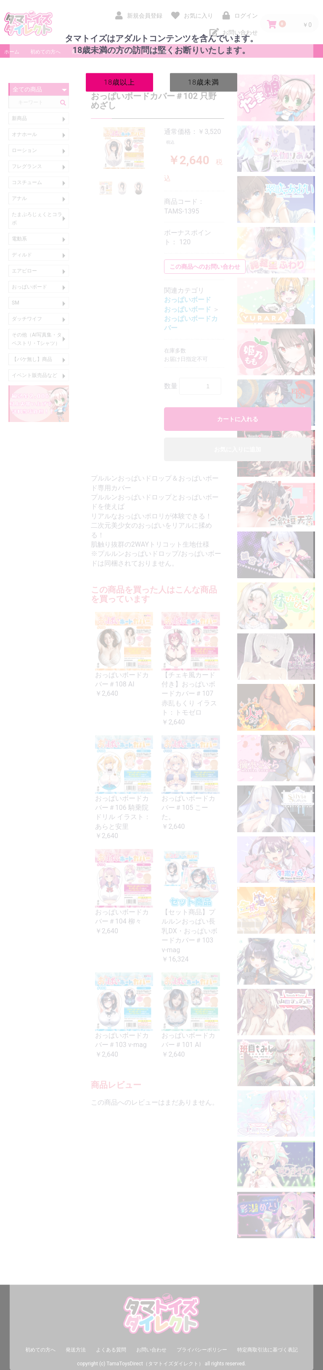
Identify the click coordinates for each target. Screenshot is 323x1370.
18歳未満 (204, 81)
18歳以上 (119, 81)
